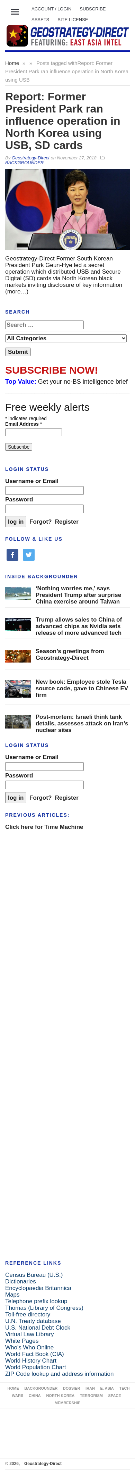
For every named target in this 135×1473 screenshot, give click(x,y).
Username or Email (31, 481)
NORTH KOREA (60, 1395)
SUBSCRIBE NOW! (51, 370)
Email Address (23, 424)
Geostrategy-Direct (41, 1463)
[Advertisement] (65, 904)
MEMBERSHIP (68, 1403)
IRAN (90, 1388)
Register (67, 521)
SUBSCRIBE (93, 8)
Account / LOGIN (51, 8)
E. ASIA (107, 1388)
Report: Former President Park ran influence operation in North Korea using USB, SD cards (62, 120)
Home (12, 63)
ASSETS (40, 19)
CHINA (35, 1395)
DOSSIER (71, 1388)
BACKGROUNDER (24, 162)
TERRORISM (91, 1395)
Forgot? (40, 521)
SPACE (114, 1395)
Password (19, 499)
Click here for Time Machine (44, 827)
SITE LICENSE (72, 19)
